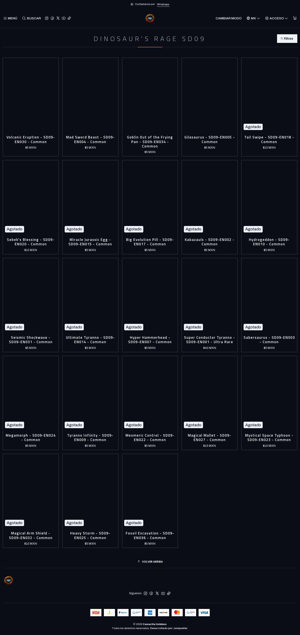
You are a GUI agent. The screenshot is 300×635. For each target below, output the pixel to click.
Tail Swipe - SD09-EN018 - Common (269, 139)
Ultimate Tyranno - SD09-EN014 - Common (90, 340)
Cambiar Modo (229, 18)
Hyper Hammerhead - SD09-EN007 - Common (150, 340)
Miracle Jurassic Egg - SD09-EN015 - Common (90, 242)
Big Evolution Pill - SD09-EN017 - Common (150, 242)
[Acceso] (276, 18)
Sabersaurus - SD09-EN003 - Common (269, 340)
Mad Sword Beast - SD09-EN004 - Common (90, 139)
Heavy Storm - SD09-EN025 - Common (90, 535)
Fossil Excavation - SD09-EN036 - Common (150, 535)
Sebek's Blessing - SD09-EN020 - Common (31, 242)
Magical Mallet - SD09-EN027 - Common (209, 437)
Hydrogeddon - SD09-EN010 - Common (269, 242)
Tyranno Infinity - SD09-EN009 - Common (90, 437)
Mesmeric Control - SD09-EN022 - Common (150, 437)
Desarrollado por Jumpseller (169, 628)
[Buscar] (31, 18)
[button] (287, 38)
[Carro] (295, 18)
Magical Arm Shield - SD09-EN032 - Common (31, 535)
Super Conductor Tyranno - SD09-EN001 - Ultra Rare (209, 340)
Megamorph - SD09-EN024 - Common (31, 437)
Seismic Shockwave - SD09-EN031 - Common (31, 340)
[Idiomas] (253, 18)
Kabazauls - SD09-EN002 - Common (210, 242)
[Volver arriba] (150, 562)
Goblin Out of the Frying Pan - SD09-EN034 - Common (150, 142)
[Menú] (10, 18)
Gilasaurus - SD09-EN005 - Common (209, 139)
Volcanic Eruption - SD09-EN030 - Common (31, 139)
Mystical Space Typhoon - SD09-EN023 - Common (269, 437)
